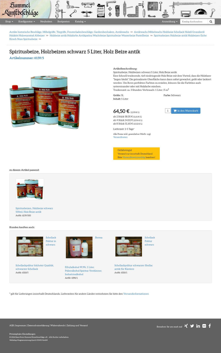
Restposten (64, 21)
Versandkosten (120, 137)
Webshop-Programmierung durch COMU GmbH (28, 340)
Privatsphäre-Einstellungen (22, 334)
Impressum (20, 325)
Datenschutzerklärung (38, 325)
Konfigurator (26, 21)
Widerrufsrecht (57, 325)
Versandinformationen (136, 293)
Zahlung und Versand (77, 325)
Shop (9, 21)
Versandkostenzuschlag (134, 157)
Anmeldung (170, 21)
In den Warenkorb (185, 110)
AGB (11, 325)
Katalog (80, 21)
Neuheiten (46, 21)
